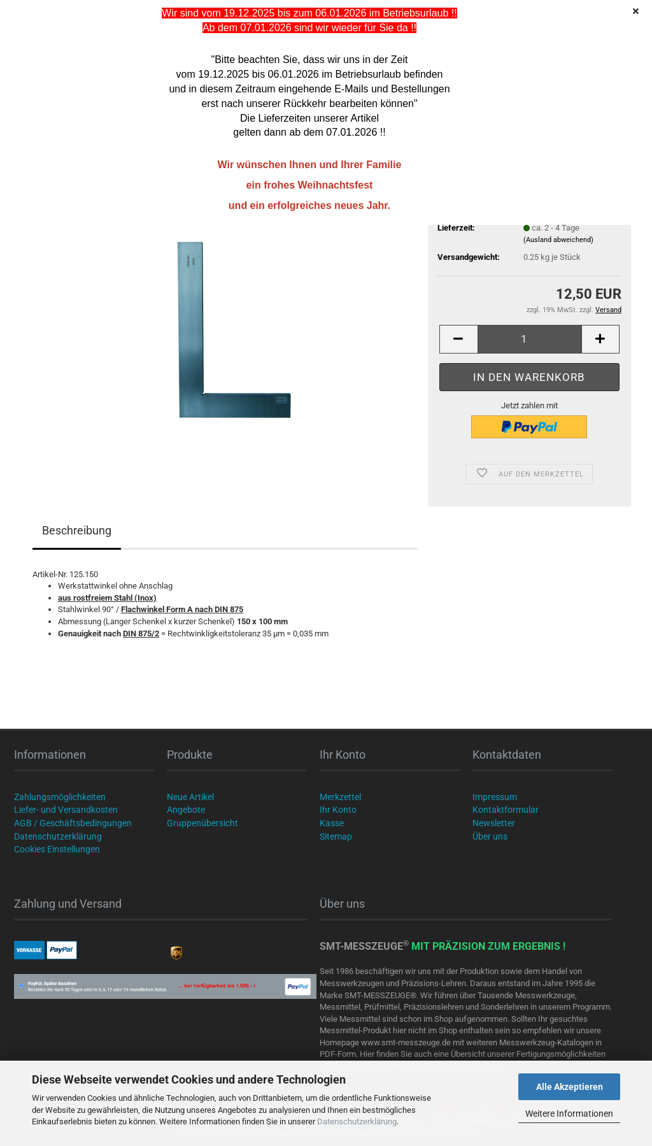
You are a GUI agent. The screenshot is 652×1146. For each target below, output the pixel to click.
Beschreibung (76, 530)
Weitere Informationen (569, 1113)
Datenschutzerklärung (357, 1121)
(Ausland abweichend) (558, 240)
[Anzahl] (529, 339)
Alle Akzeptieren (569, 1087)
